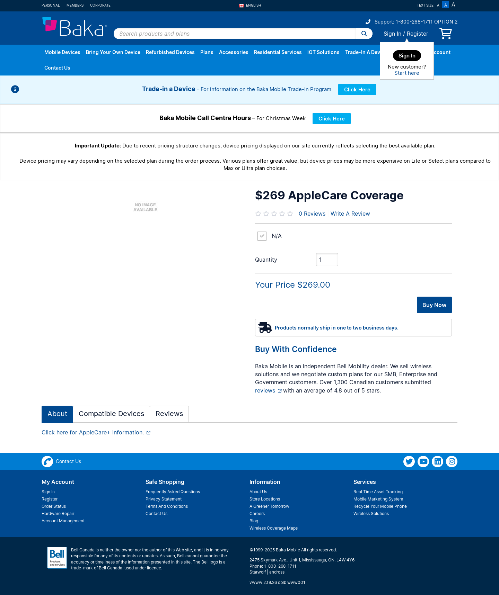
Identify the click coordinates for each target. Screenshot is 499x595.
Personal (51, 5)
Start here (406, 73)
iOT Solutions (323, 52)
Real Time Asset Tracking (378, 491)
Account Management (63, 520)
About (57, 413)
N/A (277, 235)
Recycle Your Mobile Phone (380, 506)
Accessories (233, 52)
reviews (265, 390)
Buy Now (434, 304)
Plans (206, 52)
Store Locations (265, 499)
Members (75, 5)
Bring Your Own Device (113, 52)
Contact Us (57, 68)
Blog (254, 520)
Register (417, 33)
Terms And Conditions (167, 506)
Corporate (100, 5)
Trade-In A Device (366, 52)
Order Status (54, 506)
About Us (258, 491)
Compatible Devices (111, 413)
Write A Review (350, 213)
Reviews (312, 213)
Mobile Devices (62, 52)
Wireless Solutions (371, 513)
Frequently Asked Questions (173, 491)
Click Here (357, 89)
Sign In (392, 33)
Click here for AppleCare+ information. (93, 432)
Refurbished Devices (170, 52)
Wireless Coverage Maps (274, 528)
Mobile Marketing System (378, 499)
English (250, 5)
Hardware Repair (58, 513)
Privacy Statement (164, 499)
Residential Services (278, 52)
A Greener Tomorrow (269, 506)
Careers (257, 513)
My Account (436, 52)
